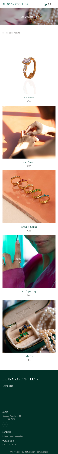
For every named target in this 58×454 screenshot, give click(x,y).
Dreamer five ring (29, 226)
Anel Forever (29, 97)
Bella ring (29, 356)
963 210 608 (8, 440)
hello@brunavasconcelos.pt (13, 436)
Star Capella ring (29, 291)
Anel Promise (29, 162)
